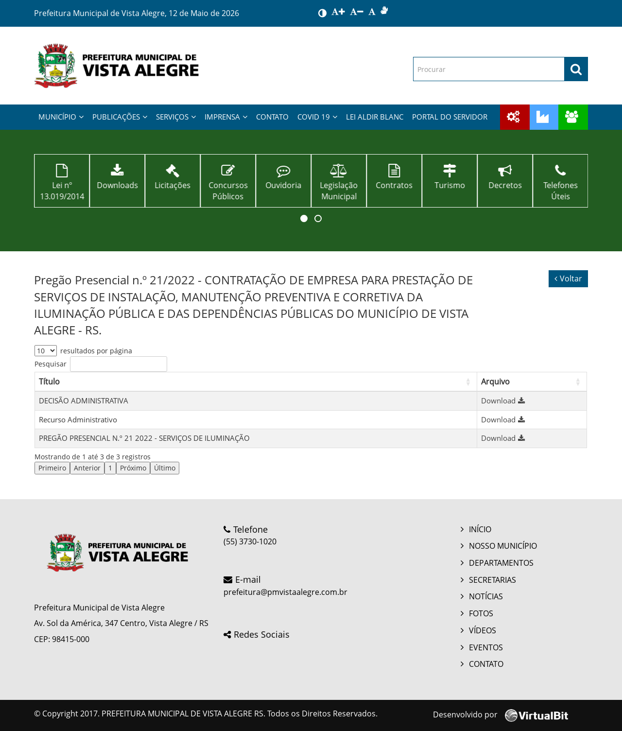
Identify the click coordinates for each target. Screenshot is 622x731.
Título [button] (49, 381)
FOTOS (481, 613)
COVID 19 (317, 117)
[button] (304, 218)
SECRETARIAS (492, 579)
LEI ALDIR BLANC (374, 117)
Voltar (568, 278)
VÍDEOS (482, 630)
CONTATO (272, 117)
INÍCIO (480, 529)
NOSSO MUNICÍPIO (503, 545)
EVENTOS (486, 647)
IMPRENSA (226, 117)
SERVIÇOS (176, 117)
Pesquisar (51, 363)
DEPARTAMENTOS (501, 562)
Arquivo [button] (495, 381)
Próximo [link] (133, 467)
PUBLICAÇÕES (119, 117)
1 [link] (110, 467)
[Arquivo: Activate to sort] (532, 381)
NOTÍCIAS (486, 596)
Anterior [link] (87, 467)
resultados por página (96, 350)
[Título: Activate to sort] (256, 381)
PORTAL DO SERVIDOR (449, 117)
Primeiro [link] (52, 467)
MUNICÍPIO (61, 117)
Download (504, 400)
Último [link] (164, 467)
